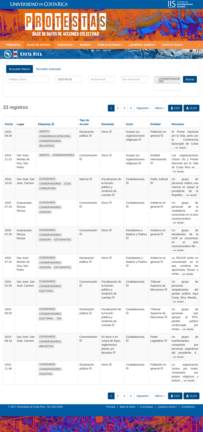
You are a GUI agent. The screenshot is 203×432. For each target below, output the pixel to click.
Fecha (9, 124)
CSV (175, 108)
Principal (13, 44)
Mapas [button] (86, 44)
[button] (90, 135)
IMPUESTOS (46, 346)
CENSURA (45, 212)
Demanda (108, 124)
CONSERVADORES (50, 141)
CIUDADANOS (47, 179)
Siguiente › (143, 108)
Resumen (178, 124)
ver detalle (180, 147)
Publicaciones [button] (110, 44)
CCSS (67, 183)
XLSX (191, 108)
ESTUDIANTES (62, 239)
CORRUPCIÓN (47, 188)
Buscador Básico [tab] (19, 69)
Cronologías (146, 406)
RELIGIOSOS (46, 145)
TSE (58, 318)
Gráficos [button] (65, 44)
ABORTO (44, 131)
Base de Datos (127, 406)
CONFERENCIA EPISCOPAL (54, 136)
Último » (160, 108)
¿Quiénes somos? (142, 44)
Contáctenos (172, 44)
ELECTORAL (46, 291)
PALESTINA (45, 373)
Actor (129, 124)
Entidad (155, 124)
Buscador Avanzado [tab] (48, 69)
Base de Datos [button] (39, 44)
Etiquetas (46, 124)
